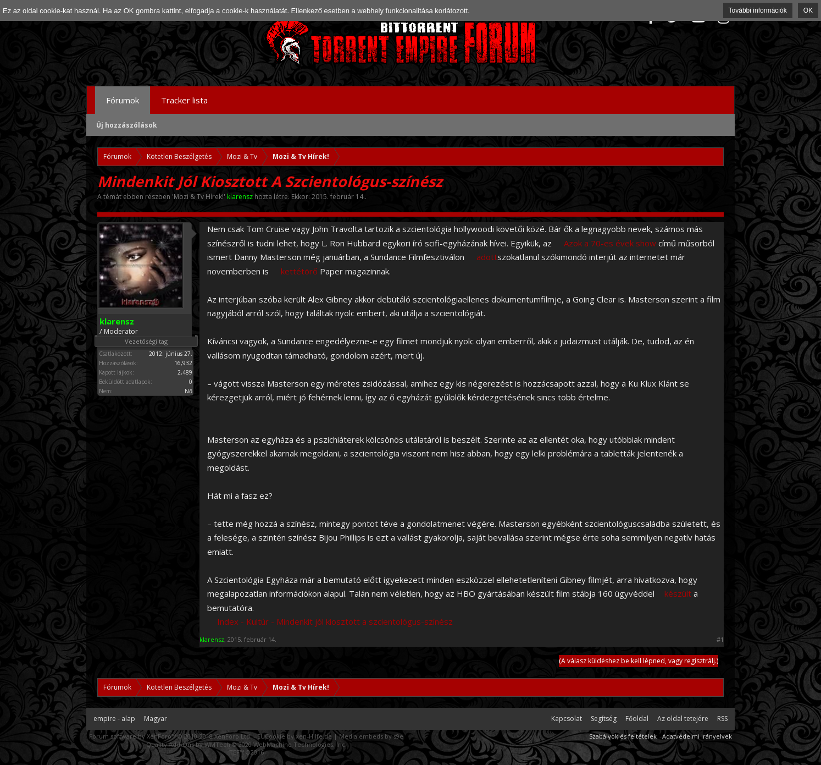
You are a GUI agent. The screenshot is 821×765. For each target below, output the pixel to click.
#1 (720, 639)
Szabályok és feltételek (623, 736)
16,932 (183, 363)
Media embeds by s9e (371, 736)
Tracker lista (184, 100)
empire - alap (114, 718)
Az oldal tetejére (682, 718)
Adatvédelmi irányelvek (697, 736)
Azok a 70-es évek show (610, 243)
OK (808, 10)
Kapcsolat (566, 718)
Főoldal (636, 718)
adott (486, 256)
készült (677, 593)
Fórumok (122, 100)
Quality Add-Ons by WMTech (246, 744)
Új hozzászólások (126, 125)
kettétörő (299, 271)
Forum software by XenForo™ (170, 736)
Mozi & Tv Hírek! (199, 196)
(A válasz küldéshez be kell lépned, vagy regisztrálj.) (638, 660)
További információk (758, 10)
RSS (722, 718)
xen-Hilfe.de (314, 736)
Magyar (155, 718)
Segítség (604, 718)
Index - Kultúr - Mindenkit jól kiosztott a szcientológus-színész (335, 621)
